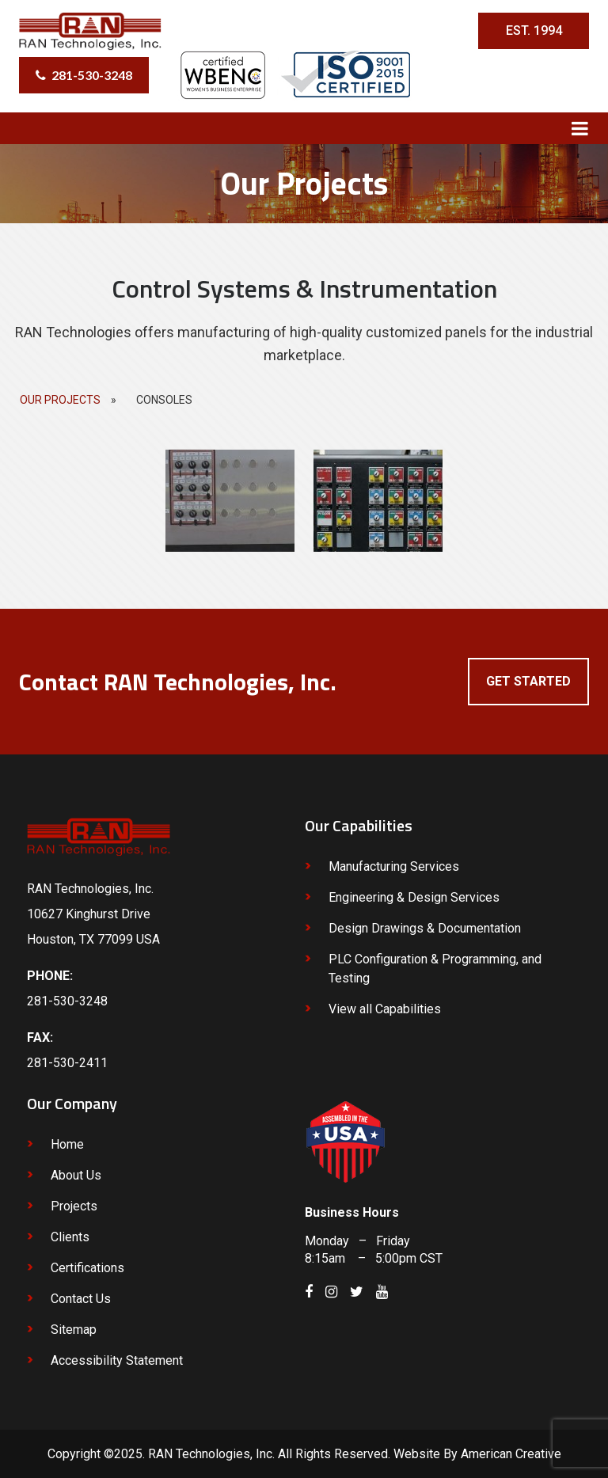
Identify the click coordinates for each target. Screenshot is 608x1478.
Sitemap (74, 1329)
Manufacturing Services (394, 866)
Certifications (87, 1267)
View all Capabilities (385, 1008)
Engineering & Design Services (414, 897)
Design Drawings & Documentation (425, 928)
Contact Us (81, 1298)
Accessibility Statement (117, 1360)
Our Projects (60, 399)
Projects (74, 1206)
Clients (70, 1236)
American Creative (511, 1453)
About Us (76, 1175)
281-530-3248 (91, 74)
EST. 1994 (534, 30)
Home (67, 1144)
